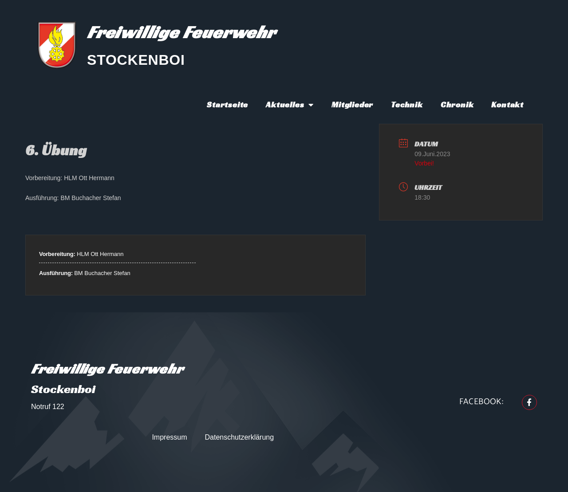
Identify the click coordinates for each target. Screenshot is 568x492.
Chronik (457, 104)
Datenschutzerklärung (239, 437)
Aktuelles (290, 104)
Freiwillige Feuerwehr (181, 32)
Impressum (169, 437)
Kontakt (507, 104)
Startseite (227, 104)
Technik (407, 104)
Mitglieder (352, 104)
